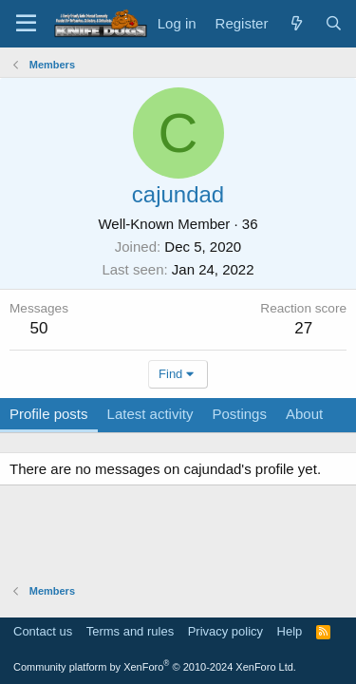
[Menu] (26, 24)
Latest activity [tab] (150, 414)
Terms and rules (130, 631)
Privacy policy (225, 631)
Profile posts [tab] (48, 414)
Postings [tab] (239, 414)
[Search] (333, 23)
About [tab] (304, 414)
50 (39, 328)
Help (290, 631)
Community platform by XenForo (154, 667)
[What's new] (295, 23)
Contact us (42, 631)
